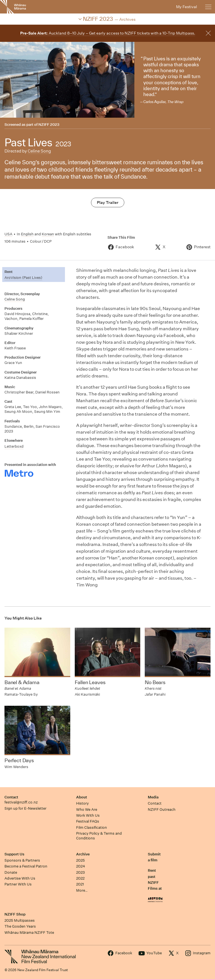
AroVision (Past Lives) (23, 277)
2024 (80, 866)
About (81, 797)
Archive (83, 854)
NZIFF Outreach (162, 809)
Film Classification (91, 827)
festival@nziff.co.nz (21, 802)
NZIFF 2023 (48, 124)
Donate (10, 872)
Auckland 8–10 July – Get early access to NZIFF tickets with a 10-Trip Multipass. (107, 33)
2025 (80, 860)
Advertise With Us (19, 878)
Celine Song (39, 151)
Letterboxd (14, 446)
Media (153, 797)
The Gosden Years (20, 926)
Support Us (14, 854)
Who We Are (86, 809)
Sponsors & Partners (22, 860)
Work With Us (88, 815)
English (27, 234)
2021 (80, 884)
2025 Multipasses (19, 920)
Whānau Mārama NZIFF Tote (29, 932)
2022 (80, 878)
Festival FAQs (87, 821)
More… (82, 890)
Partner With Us (18, 884)
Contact (11, 797)
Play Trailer (107, 202)
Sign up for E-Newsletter (25, 808)
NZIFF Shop (14, 914)
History (82, 803)
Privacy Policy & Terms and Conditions (99, 836)
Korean (48, 234)
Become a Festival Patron (25, 866)
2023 (80, 872)
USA (8, 234)
